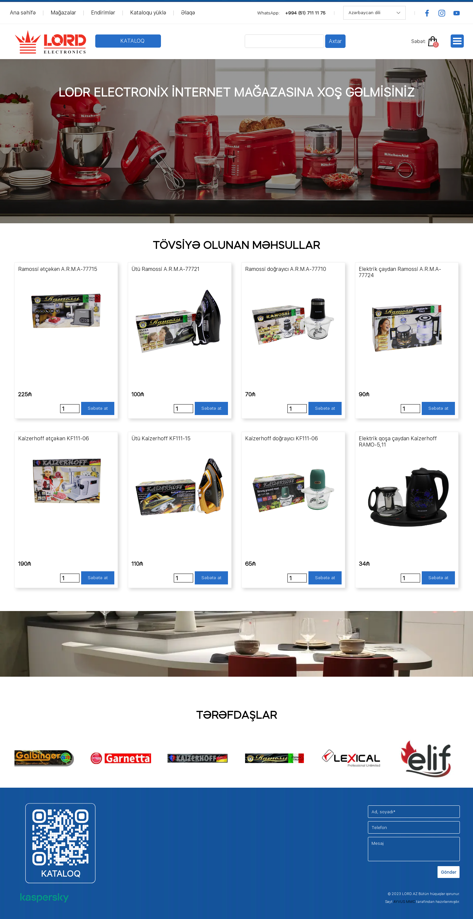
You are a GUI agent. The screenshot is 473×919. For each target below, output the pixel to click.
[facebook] (427, 13)
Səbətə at (98, 408)
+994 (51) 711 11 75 (305, 12)
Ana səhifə (23, 13)
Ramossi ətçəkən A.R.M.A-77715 (57, 269)
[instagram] (441, 13)
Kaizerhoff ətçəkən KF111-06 (53, 438)
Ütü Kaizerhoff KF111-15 (161, 438)
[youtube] (456, 13)
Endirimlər (103, 13)
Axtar (335, 41)
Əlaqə (188, 13)
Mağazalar (63, 13)
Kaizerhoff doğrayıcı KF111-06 (281, 438)
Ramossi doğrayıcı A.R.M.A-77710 (285, 269)
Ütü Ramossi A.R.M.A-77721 (165, 269)
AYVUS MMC (404, 902)
